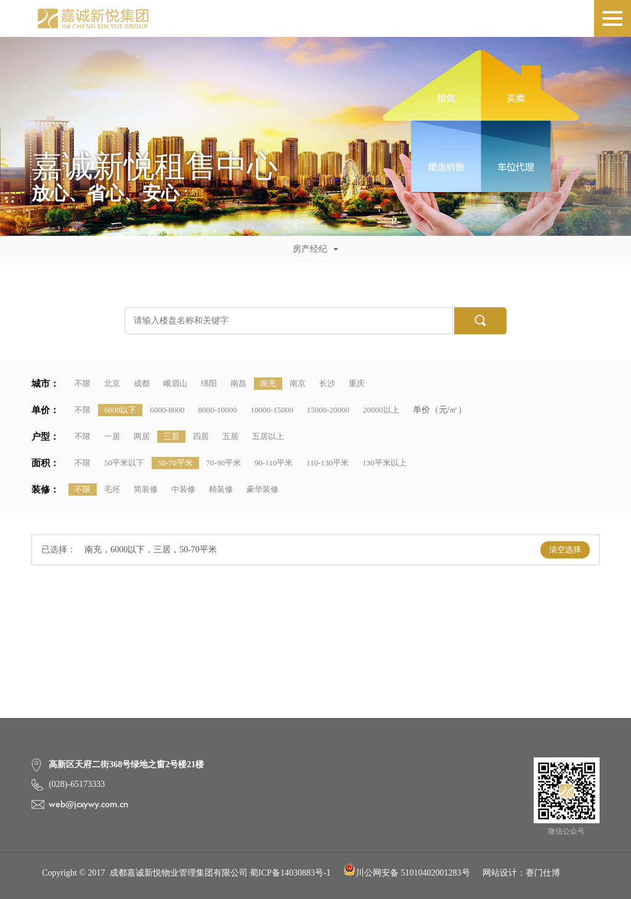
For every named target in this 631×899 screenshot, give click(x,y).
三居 (171, 436)
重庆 (357, 383)
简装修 (146, 489)
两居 (142, 436)
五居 (230, 436)
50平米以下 (124, 462)
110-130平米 (327, 462)
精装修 (221, 489)
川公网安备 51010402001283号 (406, 872)
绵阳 (209, 383)
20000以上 (381, 409)
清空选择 (565, 549)
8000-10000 (217, 409)
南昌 (238, 383)
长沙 (327, 383)
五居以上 (268, 436)
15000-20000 (328, 409)
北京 (112, 383)
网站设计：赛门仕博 (521, 872)
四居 (201, 436)
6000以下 (120, 409)
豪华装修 (262, 489)
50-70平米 (175, 462)
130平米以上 (384, 462)
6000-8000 (167, 409)
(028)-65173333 (77, 784)
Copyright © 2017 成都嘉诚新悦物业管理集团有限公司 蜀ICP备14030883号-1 (186, 872)
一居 (112, 436)
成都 (142, 383)
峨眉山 (175, 383)
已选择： (58, 549)
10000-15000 (271, 409)
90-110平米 (273, 462)
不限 (83, 383)
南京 (298, 383)
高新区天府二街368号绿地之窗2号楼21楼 (126, 764)
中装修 (183, 489)
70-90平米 (223, 462)
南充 (268, 383)
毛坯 (112, 489)
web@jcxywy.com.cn (88, 804)
